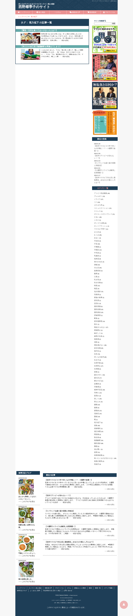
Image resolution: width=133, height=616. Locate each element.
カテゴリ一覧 (102, 188)
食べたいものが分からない (104, 458)
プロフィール (109, 12)
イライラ (97, 199)
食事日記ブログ (22, 590)
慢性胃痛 (97, 306)
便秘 (95, 265)
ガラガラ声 (98, 205)
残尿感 (96, 339)
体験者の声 (75, 12)
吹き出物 (97, 282)
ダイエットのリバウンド (103, 214)
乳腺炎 (96, 256)
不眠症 (96, 250)
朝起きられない (100, 327)
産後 (95, 372)
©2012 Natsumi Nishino (61, 595)
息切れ (96, 303)
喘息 (95, 288)
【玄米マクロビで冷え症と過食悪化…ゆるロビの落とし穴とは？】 (104, 180)
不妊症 (96, 241)
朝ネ (95, 324)
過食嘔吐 (97, 428)
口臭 (95, 276)
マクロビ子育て (100, 229)
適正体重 (97, 431)
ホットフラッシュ (100, 226)
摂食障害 (97, 315)
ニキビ (96, 220)
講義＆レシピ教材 (80, 588)
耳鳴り (96, 393)
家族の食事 (98, 297)
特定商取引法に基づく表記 (51, 590)
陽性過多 (97, 443)
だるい (96, 217)
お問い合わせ (113, 1)
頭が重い (97, 449)
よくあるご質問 (35, 590)
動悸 (95, 273)
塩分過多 (97, 291)
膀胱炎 (96, 410)
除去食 (96, 437)
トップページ (24, 12)
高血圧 (96, 464)
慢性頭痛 (97, 309)
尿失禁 (96, 300)
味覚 (95, 285)
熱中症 (96, 351)
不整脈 (96, 247)
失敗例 (96, 294)
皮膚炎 (96, 384)
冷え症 (96, 268)
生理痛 (96, 369)
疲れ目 (96, 378)
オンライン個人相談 (35, 588)
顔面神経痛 (98, 455)
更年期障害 (98, 321)
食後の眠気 (98, 461)
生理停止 (97, 366)
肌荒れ (96, 396)
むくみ (96, 235)
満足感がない (99, 345)
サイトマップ (95, 1)
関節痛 (96, 434)
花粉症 (96, 413)
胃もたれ (97, 401)
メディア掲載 (108, 588)
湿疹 (95, 342)
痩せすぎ (97, 381)
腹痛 (95, 407)
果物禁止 (97, 330)
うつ (95, 202)
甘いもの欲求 (99, 357)
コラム (58, 12)
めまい (96, 238)
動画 (90, 588)
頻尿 (95, 452)
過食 (95, 425)
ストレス (97, 211)
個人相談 (41, 12)
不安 (95, 244)
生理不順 (97, 363)
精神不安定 (98, 390)
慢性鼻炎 (97, 312)
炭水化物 (97, 348)
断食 (95, 318)
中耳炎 (96, 253)
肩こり (96, 399)
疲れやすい (98, 375)
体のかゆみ (98, 262)
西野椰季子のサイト (36, 6)
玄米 (95, 354)
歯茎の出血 (98, 336)
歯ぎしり (97, 333)
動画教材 (92, 12)
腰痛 (95, 404)
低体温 (96, 259)
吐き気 (96, 279)
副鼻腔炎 (97, 271)
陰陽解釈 (97, 440)
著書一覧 (98, 588)
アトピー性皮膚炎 (100, 193)
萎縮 (95, 416)
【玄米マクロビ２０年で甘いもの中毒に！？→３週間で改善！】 (104, 148)
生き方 (96, 360)
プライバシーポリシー (104, 1)
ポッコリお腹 (99, 223)
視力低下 (97, 422)
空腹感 (96, 387)
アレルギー (98, 196)
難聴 (95, 446)
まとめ (96, 232)
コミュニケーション (101, 208)
